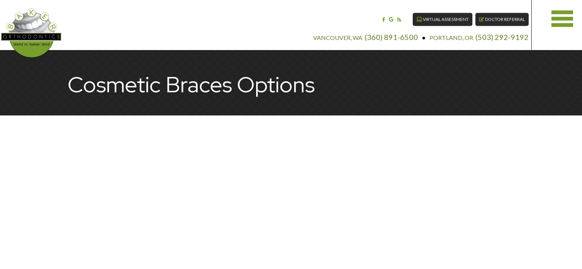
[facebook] (371, 14)
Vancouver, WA (325, 33)
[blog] (387, 14)
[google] (379, 14)
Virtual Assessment (431, 15)
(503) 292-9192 (490, 32)
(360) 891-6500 (379, 32)
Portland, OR (439, 33)
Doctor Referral (490, 15)
